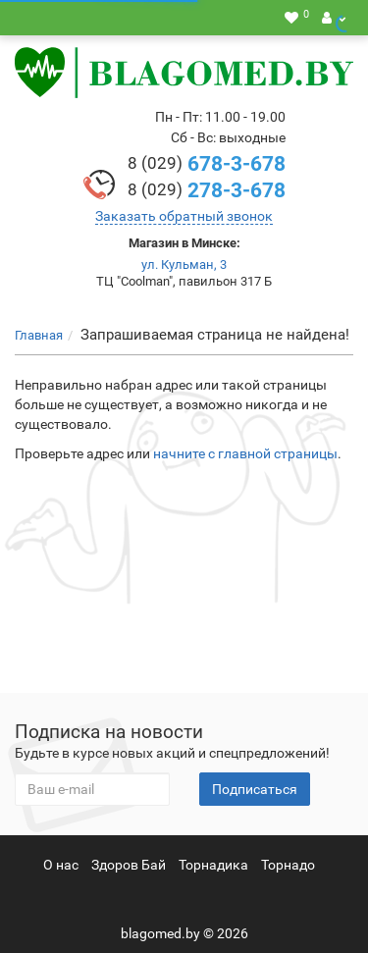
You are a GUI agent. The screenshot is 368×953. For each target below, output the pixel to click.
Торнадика (213, 865)
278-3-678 (207, 190)
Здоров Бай (128, 865)
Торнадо (288, 865)
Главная (39, 335)
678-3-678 (207, 164)
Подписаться (254, 789)
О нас (61, 865)
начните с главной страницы (245, 453)
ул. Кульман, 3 (184, 264)
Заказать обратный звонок (184, 216)
